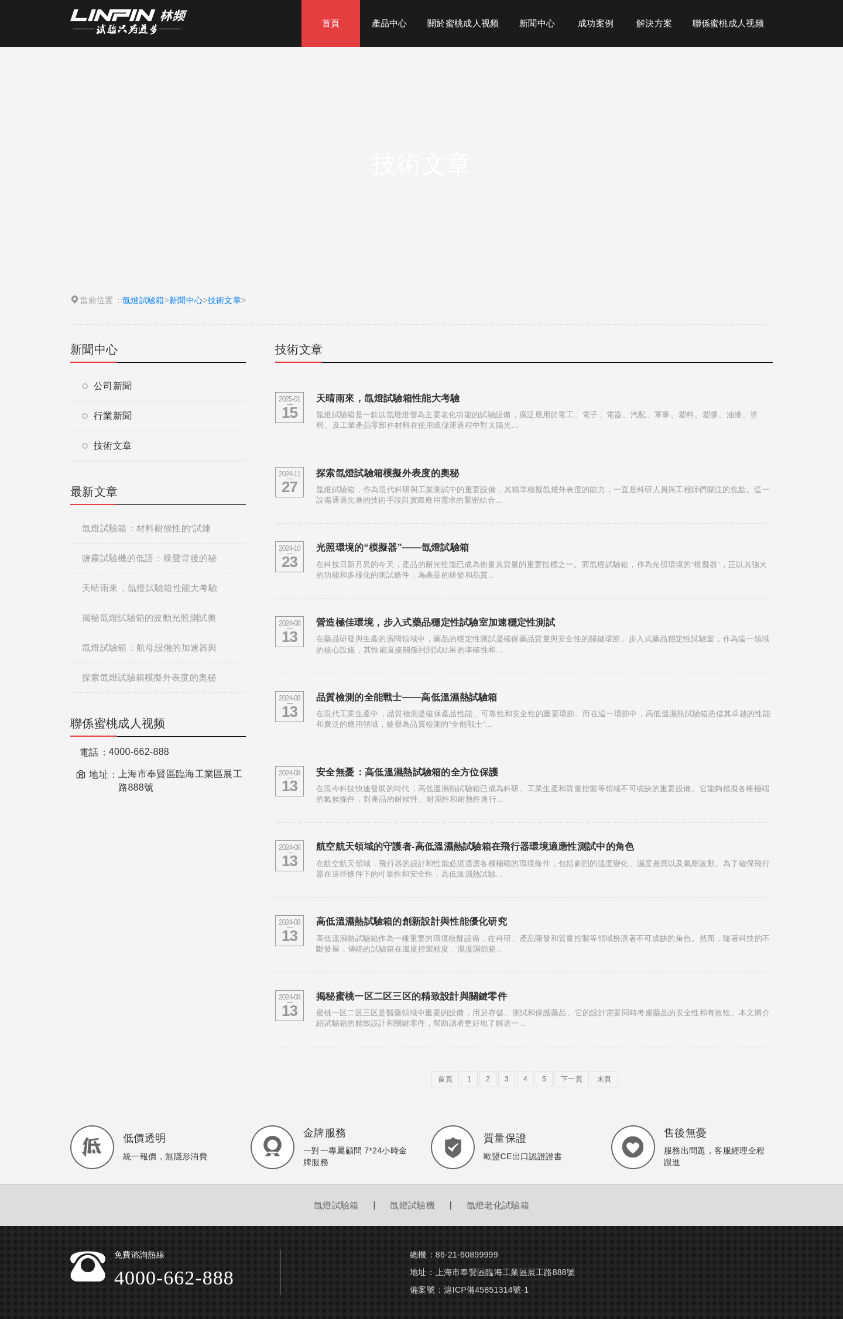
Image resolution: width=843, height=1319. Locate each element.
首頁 (331, 23)
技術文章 (224, 300)
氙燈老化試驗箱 (498, 1205)
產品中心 (389, 23)
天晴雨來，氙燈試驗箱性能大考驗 (149, 588)
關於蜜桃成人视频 (463, 23)
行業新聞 (107, 416)
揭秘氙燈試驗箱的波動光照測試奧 (149, 618)
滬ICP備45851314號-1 (486, 1289)
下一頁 (571, 1079)
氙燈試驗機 (412, 1205)
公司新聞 (107, 386)
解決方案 (654, 23)
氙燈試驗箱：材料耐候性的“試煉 (146, 528)
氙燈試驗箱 (143, 300)
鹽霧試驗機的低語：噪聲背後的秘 (149, 558)
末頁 (604, 1079)
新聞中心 (537, 23)
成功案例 (596, 23)
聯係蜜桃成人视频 (728, 23)
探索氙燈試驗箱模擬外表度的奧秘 (149, 677)
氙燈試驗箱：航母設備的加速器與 (149, 647)
